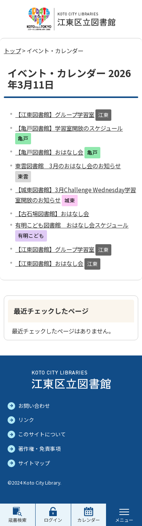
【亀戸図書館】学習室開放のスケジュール (69, 128)
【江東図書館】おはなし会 (49, 263)
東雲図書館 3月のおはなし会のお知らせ (68, 165)
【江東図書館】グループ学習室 (54, 114)
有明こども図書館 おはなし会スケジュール (71, 225)
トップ (12, 50)
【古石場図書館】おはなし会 (52, 213)
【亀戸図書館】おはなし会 (49, 152)
